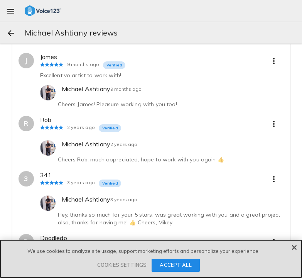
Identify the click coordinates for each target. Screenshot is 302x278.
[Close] (294, 247)
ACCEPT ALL (175, 265)
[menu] (11, 11)
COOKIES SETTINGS (122, 265)
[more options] (274, 60)
